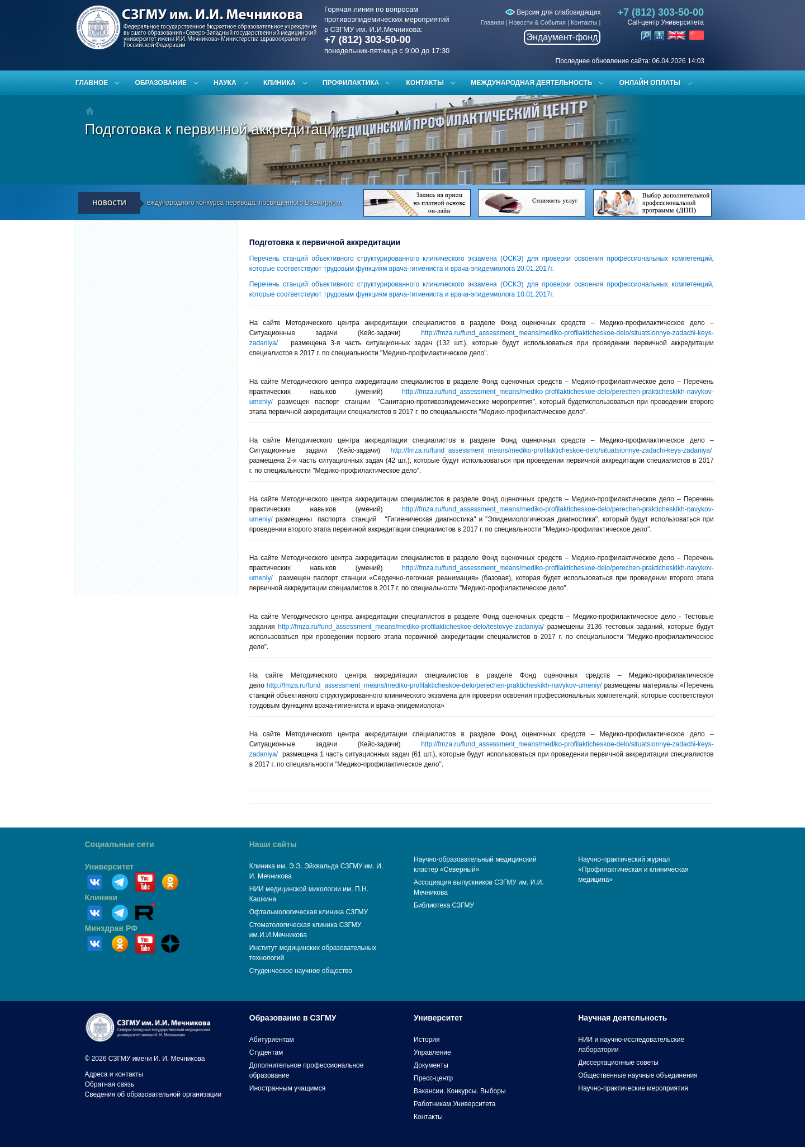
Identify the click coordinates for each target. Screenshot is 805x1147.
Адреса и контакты (114, 1074)
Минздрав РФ (111, 928)
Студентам (266, 1052)
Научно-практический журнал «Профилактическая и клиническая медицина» (633, 869)
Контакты (584, 22)
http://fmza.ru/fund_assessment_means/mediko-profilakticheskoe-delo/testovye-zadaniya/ (411, 627)
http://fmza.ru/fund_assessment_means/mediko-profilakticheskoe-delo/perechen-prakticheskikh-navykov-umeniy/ (434, 685)
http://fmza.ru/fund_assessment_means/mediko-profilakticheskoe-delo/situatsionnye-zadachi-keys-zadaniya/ (551, 450)
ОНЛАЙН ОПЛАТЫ (649, 83)
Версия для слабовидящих (552, 12)
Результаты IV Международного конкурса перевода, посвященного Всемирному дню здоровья (249, 202)
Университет (109, 866)
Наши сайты (273, 844)
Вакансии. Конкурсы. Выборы (460, 1091)
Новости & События (537, 22)
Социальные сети (119, 844)
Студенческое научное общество (300, 971)
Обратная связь (109, 1084)
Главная (492, 22)
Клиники (101, 897)
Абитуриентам (271, 1039)
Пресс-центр (433, 1078)
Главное (91, 83)
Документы (431, 1065)
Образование (161, 83)
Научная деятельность (622, 1017)
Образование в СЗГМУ (293, 1017)
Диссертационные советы (618, 1062)
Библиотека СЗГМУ (444, 905)
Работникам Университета (455, 1104)
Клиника (279, 83)
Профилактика (351, 83)
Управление (432, 1052)
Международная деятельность (531, 83)
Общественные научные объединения (638, 1075)
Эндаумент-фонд (562, 37)
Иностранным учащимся (287, 1088)
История (427, 1039)
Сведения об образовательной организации (153, 1094)
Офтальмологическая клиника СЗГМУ (308, 912)
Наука (225, 83)
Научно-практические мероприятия (633, 1088)
